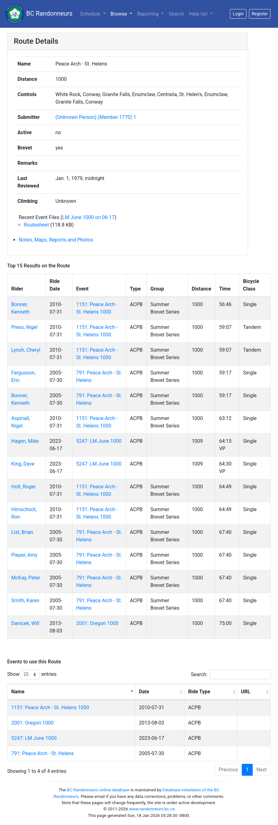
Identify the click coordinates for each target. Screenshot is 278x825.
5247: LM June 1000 (99, 441)
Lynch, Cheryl (25, 350)
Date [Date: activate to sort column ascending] (144, 692)
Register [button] (260, 13)
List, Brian (22, 532)
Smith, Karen (25, 600)
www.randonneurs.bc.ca (152, 808)
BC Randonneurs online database (98, 789)
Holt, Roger (23, 487)
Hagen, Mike (25, 441)
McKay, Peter (25, 578)
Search (176, 14)
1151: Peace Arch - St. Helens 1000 (50, 707)
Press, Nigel (24, 327)
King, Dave (22, 464)
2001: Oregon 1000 (97, 623)
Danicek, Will (25, 623)
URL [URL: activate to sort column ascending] (245, 692)
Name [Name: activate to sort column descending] (17, 692)
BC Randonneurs (38, 14)
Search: (231, 674)
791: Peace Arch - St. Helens (42, 753)
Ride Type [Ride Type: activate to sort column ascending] (199, 692)
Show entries (32, 674)
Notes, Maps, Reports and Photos (56, 240)
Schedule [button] (91, 14)
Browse (119, 14)
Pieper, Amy (24, 555)
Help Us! (199, 14)
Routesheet (36, 225)
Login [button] (238, 13)
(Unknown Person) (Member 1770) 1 (96, 117)
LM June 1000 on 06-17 (88, 217)
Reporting (148, 14)
